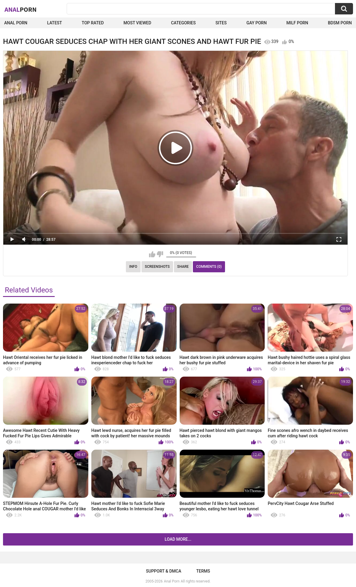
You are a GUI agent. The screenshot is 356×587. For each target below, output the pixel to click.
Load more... (178, 539)
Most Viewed (137, 22)
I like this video (152, 254)
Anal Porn (15, 22)
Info (133, 266)
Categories (183, 22)
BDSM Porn (340, 22)
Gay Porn (256, 22)
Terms (203, 571)
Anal (21, 9)
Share (183, 266)
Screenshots (157, 266)
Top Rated (93, 22)
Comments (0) (209, 266)
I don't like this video (160, 254)
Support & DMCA (163, 571)
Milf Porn (297, 22)
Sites (221, 22)
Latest (54, 22)
